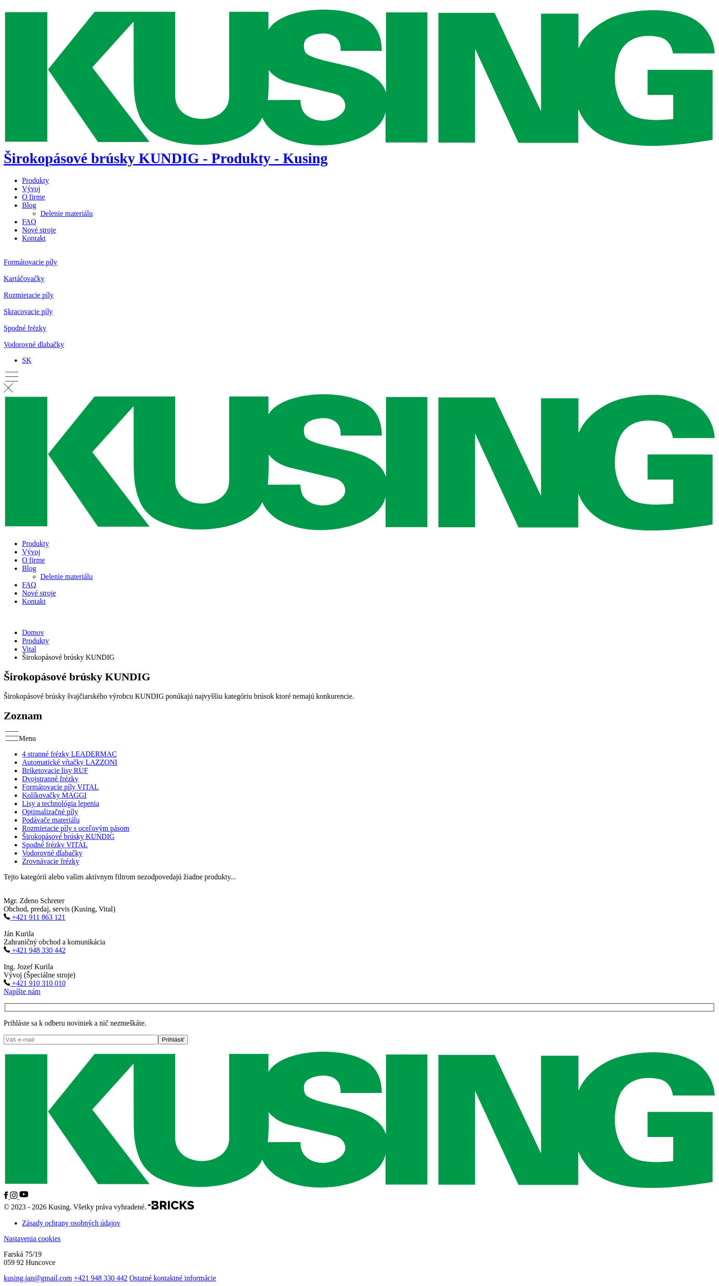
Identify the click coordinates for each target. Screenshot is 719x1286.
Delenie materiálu (66, 213)
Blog (29, 205)
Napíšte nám (22, 991)
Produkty (35, 180)
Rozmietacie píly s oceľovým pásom (75, 828)
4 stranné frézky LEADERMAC (69, 754)
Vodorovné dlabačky (52, 853)
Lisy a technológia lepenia (60, 803)
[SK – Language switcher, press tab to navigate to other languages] (26, 360)
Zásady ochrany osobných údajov (71, 1223)
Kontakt (34, 238)
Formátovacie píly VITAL (60, 787)
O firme (33, 197)
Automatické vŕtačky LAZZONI (69, 762)
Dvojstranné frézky (50, 779)
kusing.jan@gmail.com (38, 1278)
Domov (33, 632)
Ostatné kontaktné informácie (172, 1278)
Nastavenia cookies (32, 1238)
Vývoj (31, 189)
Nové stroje (39, 230)
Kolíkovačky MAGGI (54, 795)
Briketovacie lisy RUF (55, 770)
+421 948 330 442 (100, 1278)
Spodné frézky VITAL (55, 845)
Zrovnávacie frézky (50, 861)
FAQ (29, 222)
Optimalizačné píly (50, 812)
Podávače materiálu (51, 820)
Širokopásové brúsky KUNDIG (68, 836)
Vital (29, 649)
